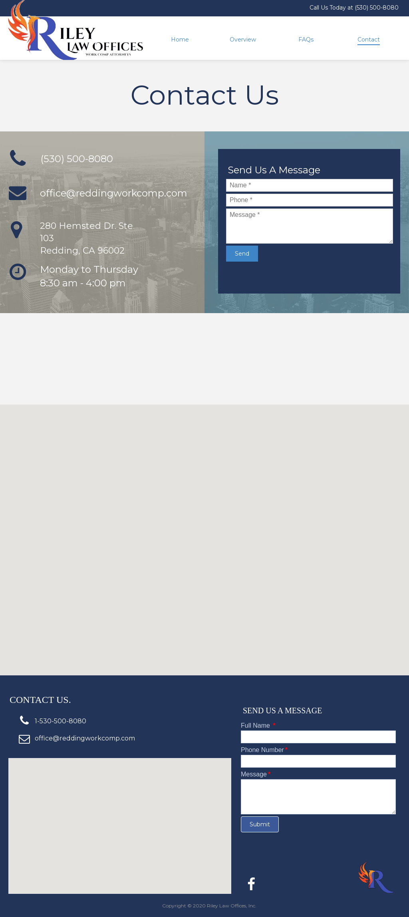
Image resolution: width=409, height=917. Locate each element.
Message (255, 774)
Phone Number (264, 749)
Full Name (258, 725)
